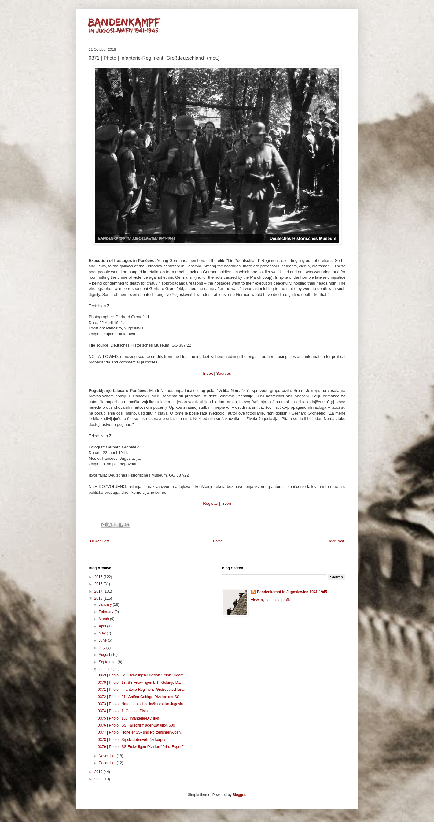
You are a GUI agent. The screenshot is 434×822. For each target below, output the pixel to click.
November (108, 756)
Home (218, 541)
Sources (223, 373)
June (103, 640)
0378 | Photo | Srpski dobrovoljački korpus (132, 740)
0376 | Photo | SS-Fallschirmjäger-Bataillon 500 (136, 725)
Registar (210, 503)
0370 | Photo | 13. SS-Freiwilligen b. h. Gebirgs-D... (139, 682)
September (108, 662)
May (103, 633)
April (103, 626)
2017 (99, 591)
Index (208, 373)
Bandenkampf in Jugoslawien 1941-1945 (292, 592)
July (102, 647)
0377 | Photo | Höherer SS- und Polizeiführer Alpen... (141, 732)
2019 (99, 772)
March (104, 619)
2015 (99, 577)
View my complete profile (271, 600)
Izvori (226, 503)
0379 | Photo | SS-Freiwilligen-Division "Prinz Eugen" (141, 747)
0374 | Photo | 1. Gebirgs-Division (125, 711)
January (106, 604)
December (108, 763)
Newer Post (99, 541)
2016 (99, 584)
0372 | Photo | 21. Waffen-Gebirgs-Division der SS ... (140, 697)
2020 (99, 779)
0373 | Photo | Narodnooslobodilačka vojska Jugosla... (142, 704)
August (105, 655)
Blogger (239, 795)
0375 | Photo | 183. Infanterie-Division (128, 718)
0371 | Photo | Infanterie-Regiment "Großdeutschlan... (141, 689)
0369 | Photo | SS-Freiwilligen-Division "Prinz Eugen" (141, 675)
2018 (99, 598)
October (106, 669)
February (106, 612)
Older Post (335, 541)
